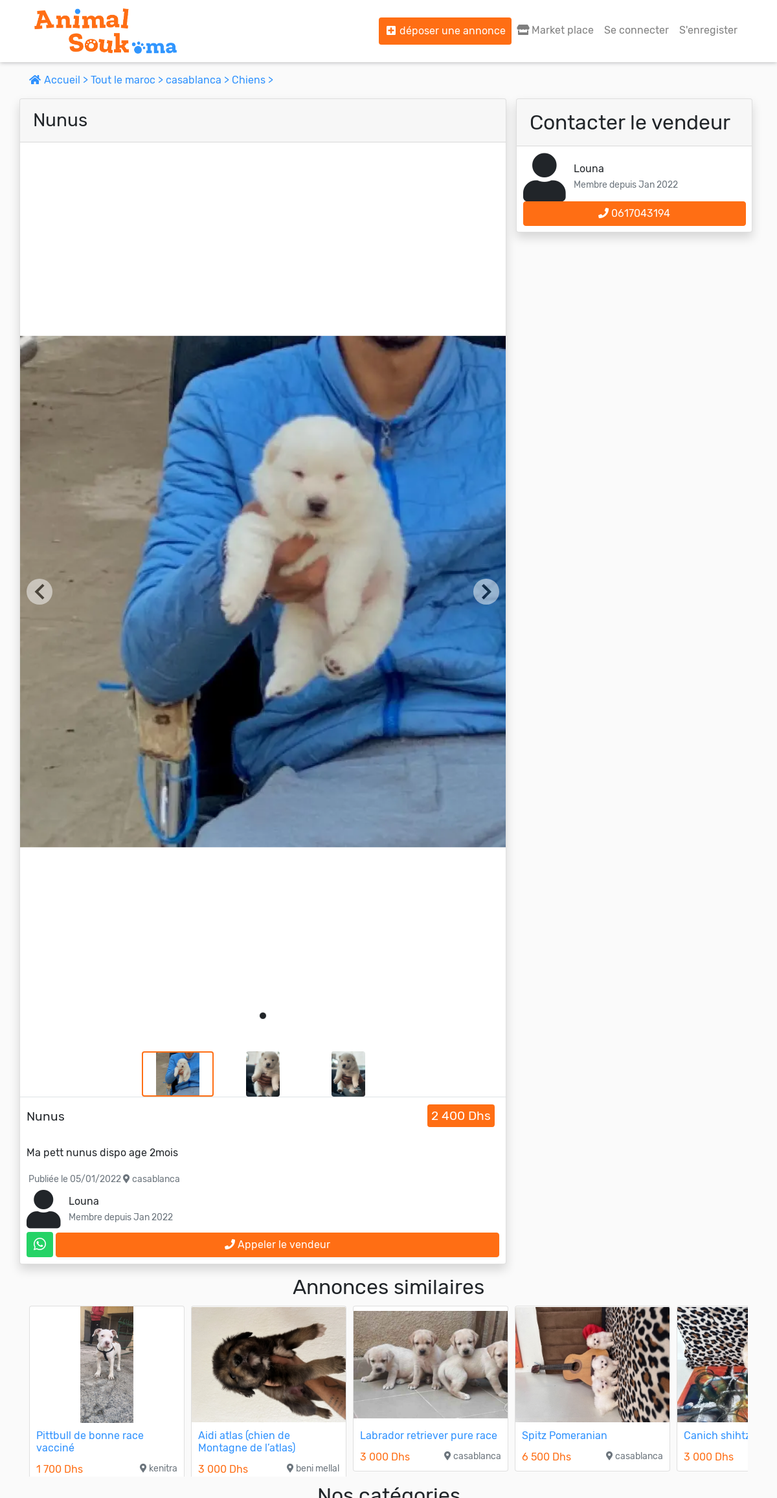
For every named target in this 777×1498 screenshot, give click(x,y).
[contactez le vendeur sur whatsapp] (40, 1244)
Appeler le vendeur (277, 1244)
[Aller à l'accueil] (105, 31)
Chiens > (252, 80)
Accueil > (60, 80)
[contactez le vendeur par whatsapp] (40, 1244)
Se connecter (636, 30)
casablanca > (199, 80)
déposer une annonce (445, 31)
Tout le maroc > (128, 80)
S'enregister (708, 30)
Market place (555, 30)
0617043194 (634, 213)
